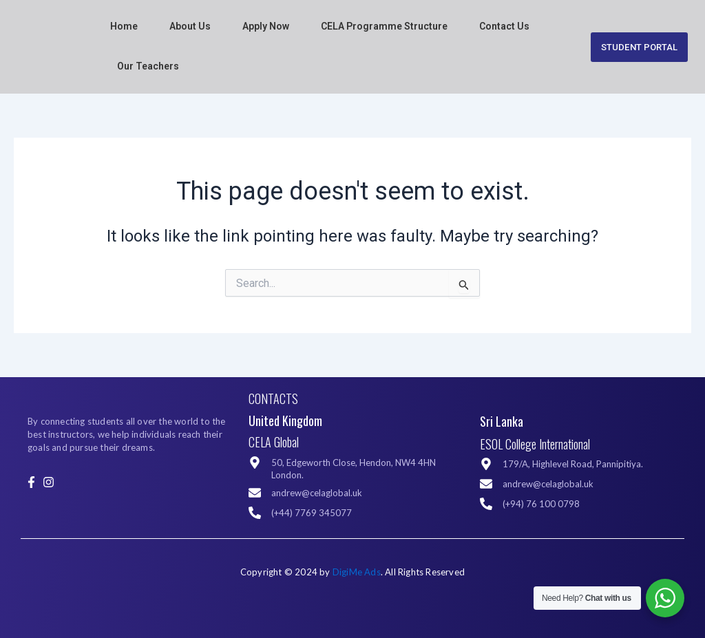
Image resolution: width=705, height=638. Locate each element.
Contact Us (504, 26)
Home (124, 26)
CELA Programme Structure (384, 26)
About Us (190, 26)
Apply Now (265, 26)
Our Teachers (148, 66)
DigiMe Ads (357, 571)
